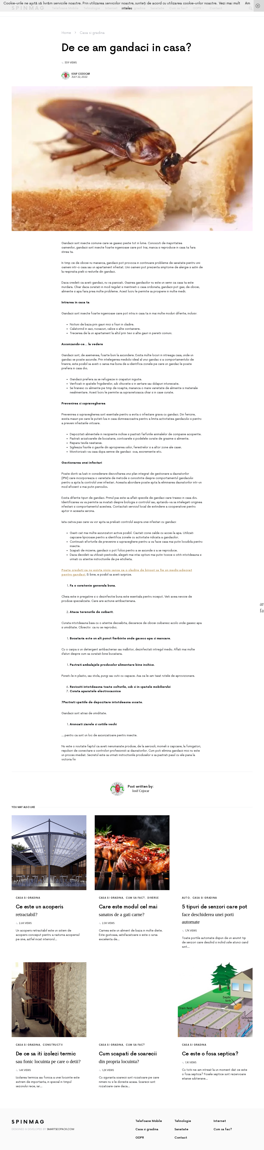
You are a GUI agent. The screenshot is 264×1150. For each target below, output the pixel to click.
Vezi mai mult (229, 3)
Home (66, 33)
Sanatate (181, 1129)
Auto (186, 898)
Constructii (53, 1045)
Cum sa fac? (135, 898)
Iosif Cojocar (80, 74)
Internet (220, 1121)
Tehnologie (182, 1121)
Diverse (153, 898)
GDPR (139, 1137)
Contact (180, 1137)
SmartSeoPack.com (60, 1129)
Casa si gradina (92, 33)
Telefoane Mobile (148, 1121)
